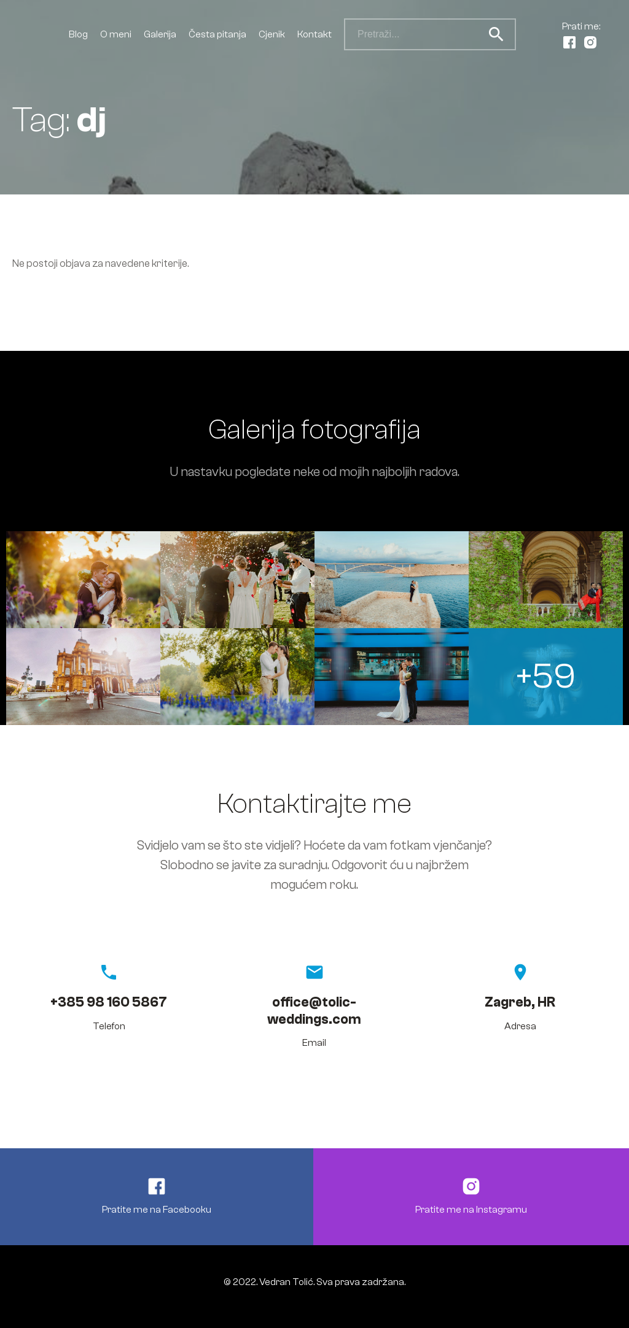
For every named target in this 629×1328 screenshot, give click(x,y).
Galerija (160, 34)
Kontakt (314, 34)
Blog (78, 34)
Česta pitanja (217, 34)
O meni (115, 34)
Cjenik (272, 34)
